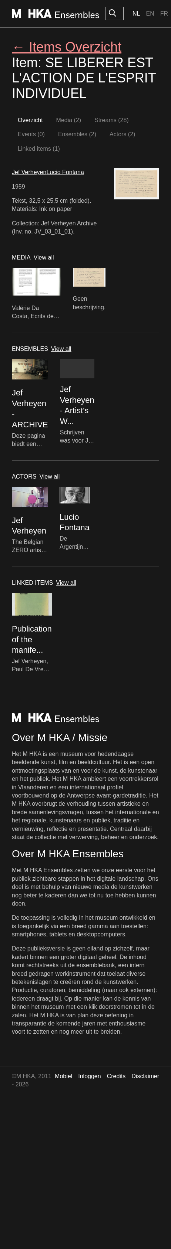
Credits (116, 1076)
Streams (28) (111, 120)
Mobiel (63, 1076)
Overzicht (30, 120)
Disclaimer (145, 1076)
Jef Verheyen (29, 172)
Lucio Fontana (65, 172)
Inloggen (89, 1076)
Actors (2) (122, 134)
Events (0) (31, 134)
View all (44, 257)
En (150, 13)
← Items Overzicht (66, 47)
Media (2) (68, 120)
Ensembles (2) (77, 134)
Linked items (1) (39, 149)
